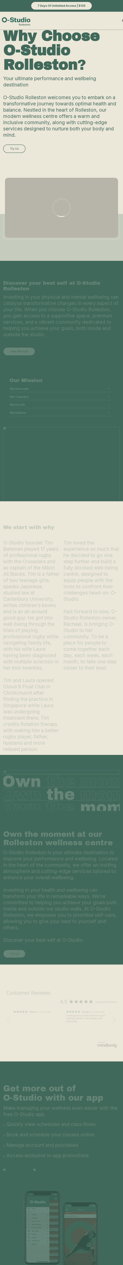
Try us (14, 148)
